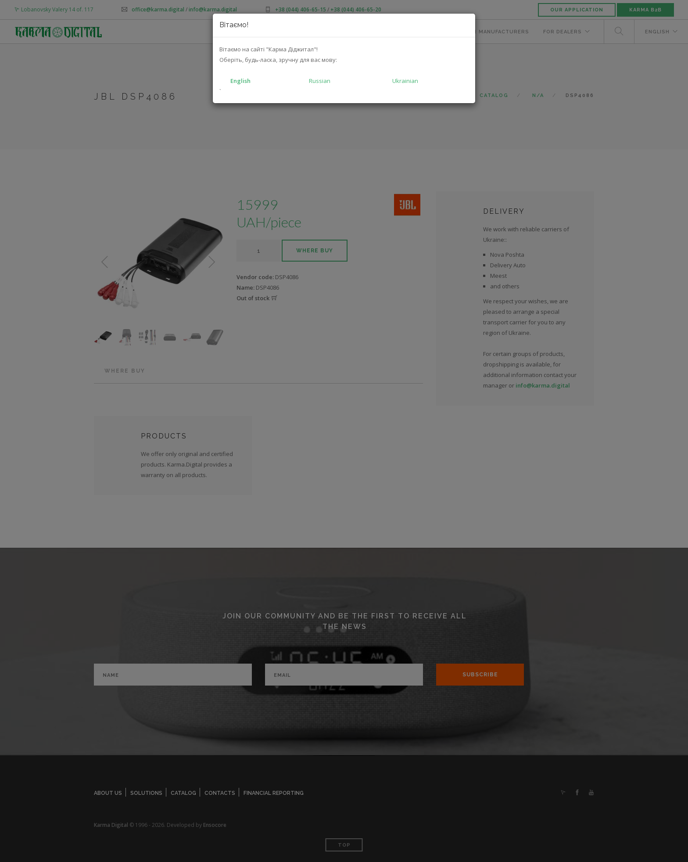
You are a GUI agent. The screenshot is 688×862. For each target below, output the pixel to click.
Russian (319, 81)
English (240, 81)
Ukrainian (405, 81)
